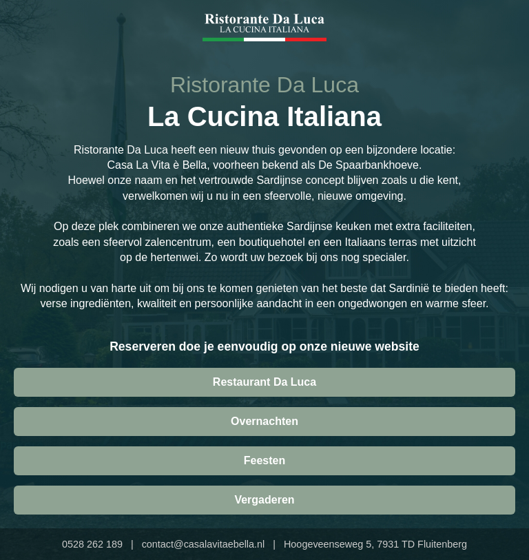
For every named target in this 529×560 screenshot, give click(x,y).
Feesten (264, 460)
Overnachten (264, 421)
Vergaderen (264, 500)
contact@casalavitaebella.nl (203, 544)
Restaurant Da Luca (264, 382)
